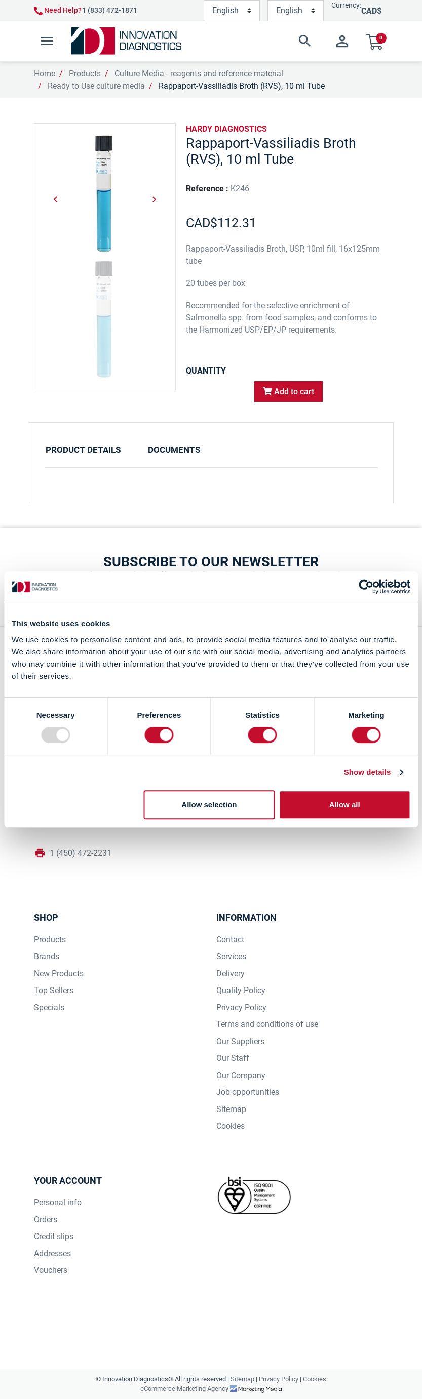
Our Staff (232, 1058)
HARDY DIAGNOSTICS (226, 129)
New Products (59, 973)
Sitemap (231, 1109)
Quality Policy (240, 990)
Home (44, 73)
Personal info (58, 1202)
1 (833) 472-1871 (109, 10)
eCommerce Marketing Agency (185, 1388)
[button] (254, 41)
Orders (45, 1219)
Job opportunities (247, 1092)
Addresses (52, 1253)
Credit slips (53, 1236)
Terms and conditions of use (267, 1024)
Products (85, 73)
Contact (230, 939)
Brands (46, 956)
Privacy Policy (241, 1007)
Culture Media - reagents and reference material (198, 73)
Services (231, 956)
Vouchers (50, 1270)
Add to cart (288, 391)
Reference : (207, 188)
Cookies (230, 1126)
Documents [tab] (174, 450)
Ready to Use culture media (96, 86)
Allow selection (209, 804)
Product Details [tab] (83, 450)
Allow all (344, 804)
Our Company (240, 1075)
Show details (367, 772)
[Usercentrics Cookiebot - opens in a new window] (366, 586)
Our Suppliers (240, 1041)
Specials (49, 1007)
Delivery (230, 973)
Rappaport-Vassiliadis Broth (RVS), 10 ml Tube (242, 86)
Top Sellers (53, 990)
